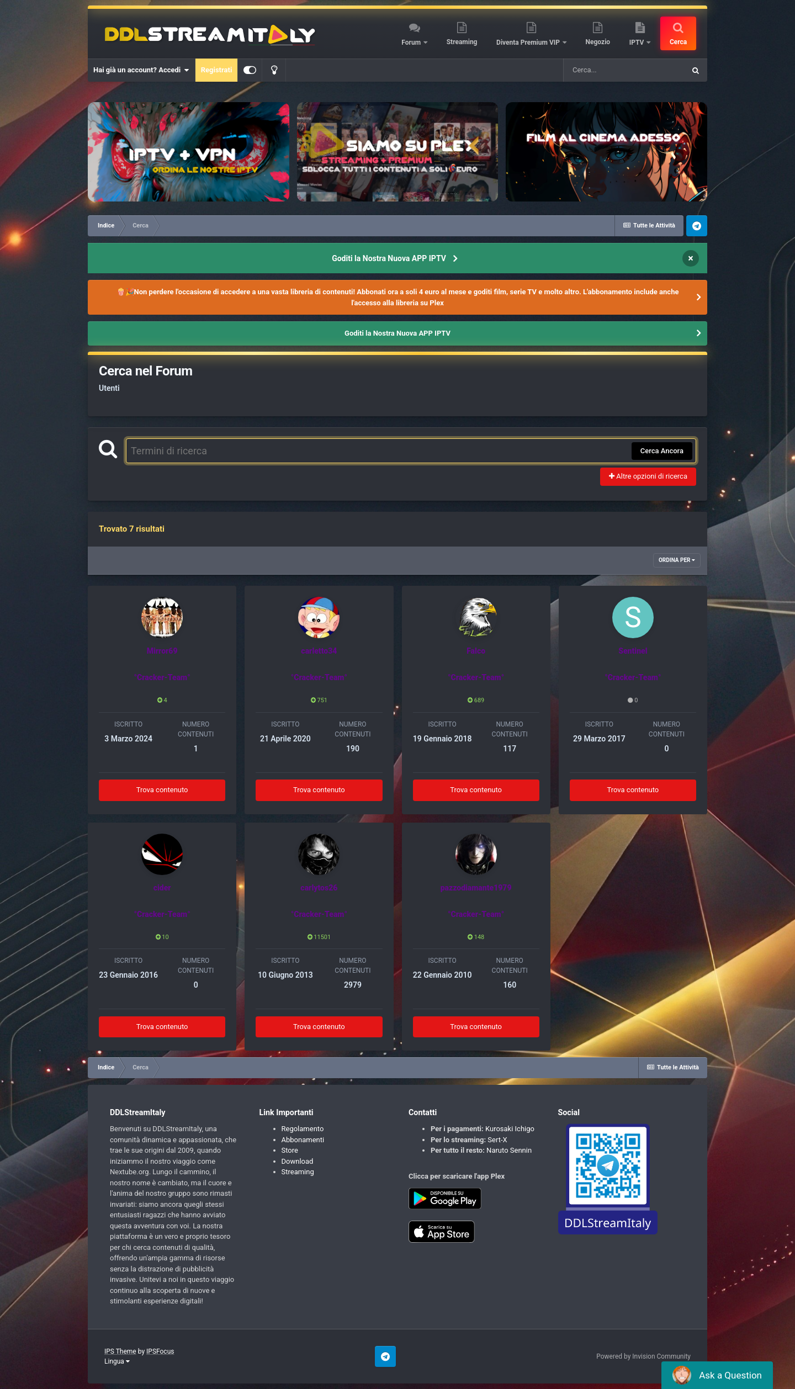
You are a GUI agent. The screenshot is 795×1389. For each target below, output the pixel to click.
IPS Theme (120, 1351)
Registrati (216, 70)
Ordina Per (677, 560)
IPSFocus (160, 1351)
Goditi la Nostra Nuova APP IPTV (389, 258)
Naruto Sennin (509, 1150)
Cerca (678, 42)
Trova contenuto (162, 790)
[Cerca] (624, 70)
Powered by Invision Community (643, 1356)
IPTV (637, 42)
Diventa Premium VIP (528, 42)
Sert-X (497, 1140)
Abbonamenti (303, 1140)
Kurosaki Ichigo (509, 1129)
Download (298, 1161)
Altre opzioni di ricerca (648, 476)
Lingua (117, 1361)
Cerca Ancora (661, 451)
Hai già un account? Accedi (141, 70)
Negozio (598, 42)
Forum (411, 42)
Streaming (462, 42)
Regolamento (303, 1129)
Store (290, 1150)
